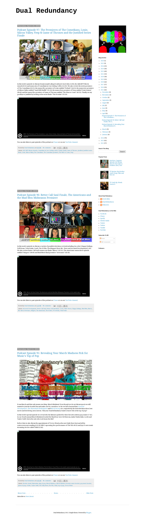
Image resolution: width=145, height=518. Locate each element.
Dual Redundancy (46, 11)
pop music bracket (85, 483)
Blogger (88, 512)
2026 (102, 61)
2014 (102, 138)
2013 (102, 140)
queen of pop (22, 485)
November (105, 95)
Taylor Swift (35, 485)
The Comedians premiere (51, 152)
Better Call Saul (41, 308)
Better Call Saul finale (53, 308)
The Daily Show (43, 485)
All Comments (105, 242)
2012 (102, 143)
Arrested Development (29, 308)
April (104, 113)
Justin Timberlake (33, 483)
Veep (71, 152)
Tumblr (102, 228)
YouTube (103, 230)
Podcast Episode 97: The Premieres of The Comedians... (114, 116)
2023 (102, 68)
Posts (102, 238)
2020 (102, 76)
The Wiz (51, 485)
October (105, 97)
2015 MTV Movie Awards (30, 150)
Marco (90, 308)
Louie (23, 152)
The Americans (40, 310)
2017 (102, 84)
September (106, 100)
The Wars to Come (64, 152)
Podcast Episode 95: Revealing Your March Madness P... (113, 125)
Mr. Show (21, 310)
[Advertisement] (55, 173)
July (103, 105)
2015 (102, 90)
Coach (61, 308)
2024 (102, 66)
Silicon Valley (29, 152)
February (105, 132)
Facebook (103, 214)
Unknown (106, 205)
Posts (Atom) (30, 496)
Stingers (33, 310)
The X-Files (49, 310)
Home (56, 493)
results (29, 485)
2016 (102, 87)
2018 (102, 82)
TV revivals (56, 310)
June (103, 108)
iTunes (55, 142)
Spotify (102, 218)
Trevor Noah (68, 485)
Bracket (25, 483)
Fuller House (68, 308)
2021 (102, 74)
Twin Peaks (63, 310)
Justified (80, 150)
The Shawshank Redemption (38, 408)
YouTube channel (71, 142)
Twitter (102, 225)
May (104, 111)
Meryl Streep (55, 408)
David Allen (106, 199)
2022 (102, 71)
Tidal (55, 485)
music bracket (75, 483)
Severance (27, 310)
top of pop (61, 485)
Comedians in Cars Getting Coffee (48, 150)
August (104, 103)
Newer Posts (21, 493)
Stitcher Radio (104, 221)
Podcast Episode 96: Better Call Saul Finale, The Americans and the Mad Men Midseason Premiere (54, 196)
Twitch (102, 223)
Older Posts (89, 493)
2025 (102, 63)
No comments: (47, 148)
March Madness (51, 483)
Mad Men (84, 308)
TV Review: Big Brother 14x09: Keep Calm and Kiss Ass (117, 173)
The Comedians (38, 152)
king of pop (42, 483)
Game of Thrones (72, 150)
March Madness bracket (63, 483)
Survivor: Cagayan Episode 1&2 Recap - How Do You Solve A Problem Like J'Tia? (116, 163)
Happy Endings (76, 308)
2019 (102, 79)
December (105, 92)
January (105, 134)
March (104, 129)
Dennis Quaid (62, 150)
